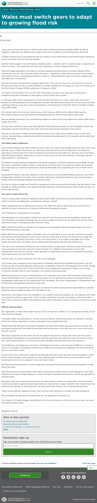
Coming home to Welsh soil (15, 421)
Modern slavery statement (14, 491)
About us (14, 9)
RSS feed (84, 477)
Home (5, 9)
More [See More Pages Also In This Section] (5, 429)
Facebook (63, 477)
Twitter (68, 477)
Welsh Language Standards (37, 487)
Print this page (89, 463)
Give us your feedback (46, 463)
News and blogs (26, 9)
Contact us (25, 475)
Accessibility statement (12, 487)
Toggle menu (94, 3)
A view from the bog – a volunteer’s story (21, 427)
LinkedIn (73, 477)
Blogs (37, 9)
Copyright (68, 487)
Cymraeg (80, 3)
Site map (57, 487)
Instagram (79, 477)
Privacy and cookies (85, 487)
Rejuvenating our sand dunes (16, 424)
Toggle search (88, 3)
